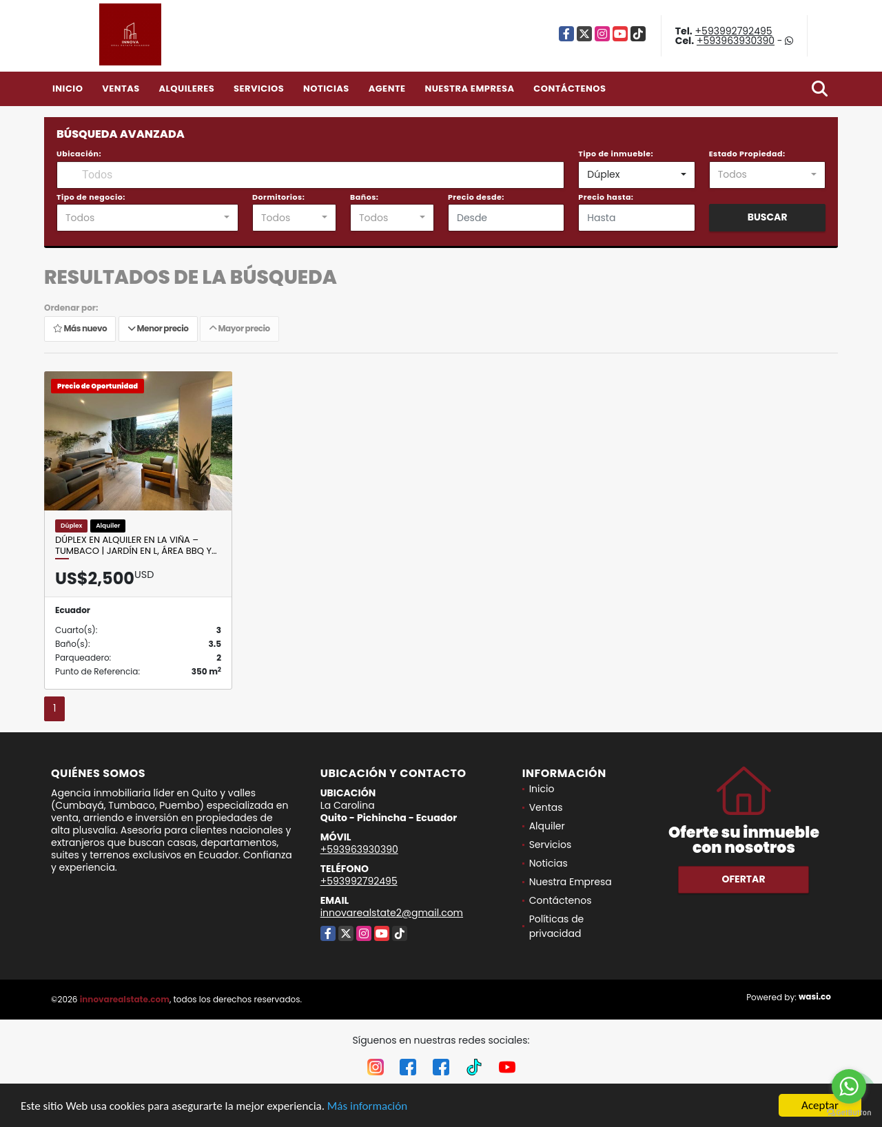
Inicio (67, 88)
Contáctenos (569, 88)
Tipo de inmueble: (615, 153)
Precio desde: (476, 197)
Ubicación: (79, 153)
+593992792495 (733, 31)
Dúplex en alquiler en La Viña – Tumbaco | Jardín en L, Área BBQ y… (136, 545)
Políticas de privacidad (556, 926)
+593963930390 (736, 41)
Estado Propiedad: (747, 153)
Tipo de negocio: (91, 197)
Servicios (259, 88)
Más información (367, 1106)
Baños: (364, 197)
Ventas (121, 88)
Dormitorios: (278, 197)
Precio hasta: (605, 197)
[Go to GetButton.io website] (849, 1112)
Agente (387, 88)
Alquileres (186, 88)
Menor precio (158, 328)
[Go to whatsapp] (849, 1086)
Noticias (326, 88)
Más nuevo (80, 328)
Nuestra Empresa (469, 88)
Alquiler (547, 826)
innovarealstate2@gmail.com (391, 913)
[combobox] (636, 175)
